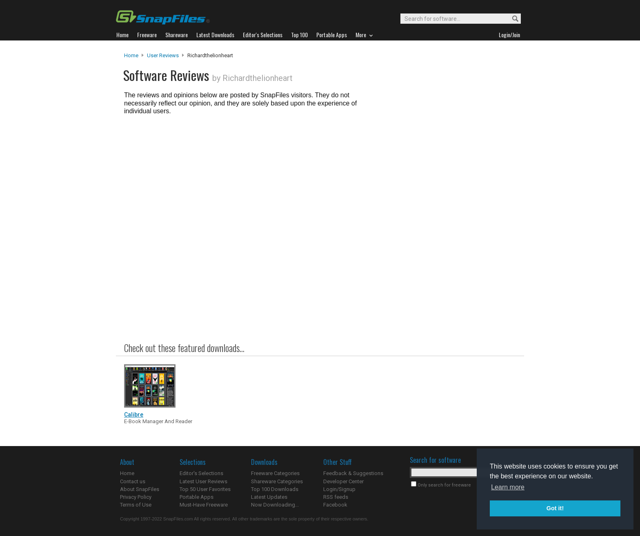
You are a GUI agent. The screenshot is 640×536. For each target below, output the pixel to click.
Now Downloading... (275, 505)
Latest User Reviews (203, 481)
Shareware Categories (277, 481)
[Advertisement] (446, 218)
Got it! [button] (555, 508)
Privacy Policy (135, 497)
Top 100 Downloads (274, 489)
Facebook (335, 505)
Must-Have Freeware (204, 505)
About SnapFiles (139, 489)
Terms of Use (135, 505)
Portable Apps (196, 497)
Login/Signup (339, 489)
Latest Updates (269, 497)
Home (131, 55)
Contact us (132, 481)
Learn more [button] (507, 487)
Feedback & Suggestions (353, 473)
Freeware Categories (275, 473)
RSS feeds (335, 497)
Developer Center (343, 481)
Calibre (133, 414)
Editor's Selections (201, 473)
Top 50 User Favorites (205, 489)
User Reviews (163, 55)
